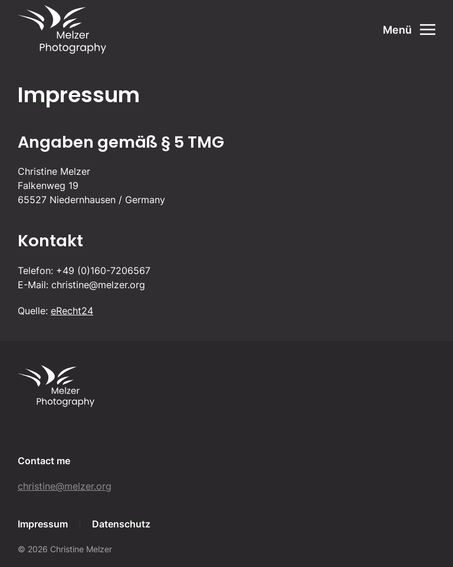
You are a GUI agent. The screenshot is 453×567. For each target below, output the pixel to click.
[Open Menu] (409, 29)
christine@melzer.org (64, 486)
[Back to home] (62, 29)
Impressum (43, 524)
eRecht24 (72, 311)
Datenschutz (121, 524)
